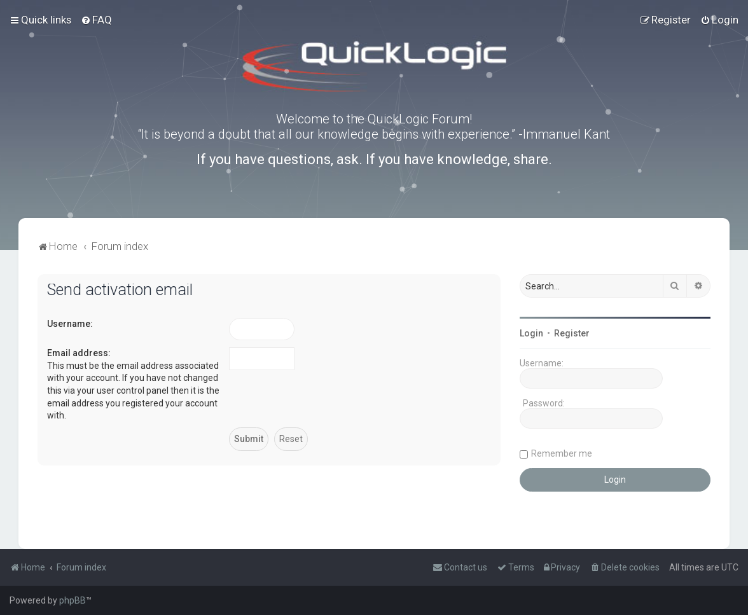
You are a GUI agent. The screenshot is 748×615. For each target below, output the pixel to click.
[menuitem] (96, 20)
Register (572, 333)
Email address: (79, 353)
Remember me (561, 453)
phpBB (72, 600)
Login (531, 333)
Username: (70, 324)
